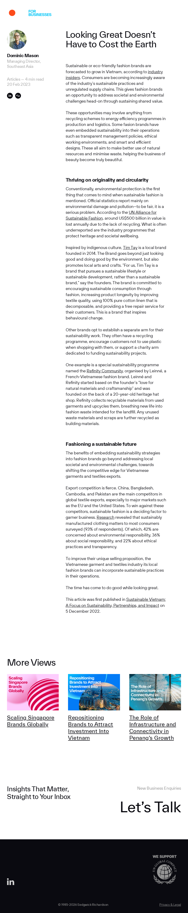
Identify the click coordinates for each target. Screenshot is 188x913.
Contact (157, 13)
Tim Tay (130, 247)
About (75, 13)
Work (58, 13)
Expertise (95, 13)
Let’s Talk (150, 806)
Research (105, 517)
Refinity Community (105, 371)
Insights (117, 13)
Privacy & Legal (170, 905)
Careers (137, 13)
